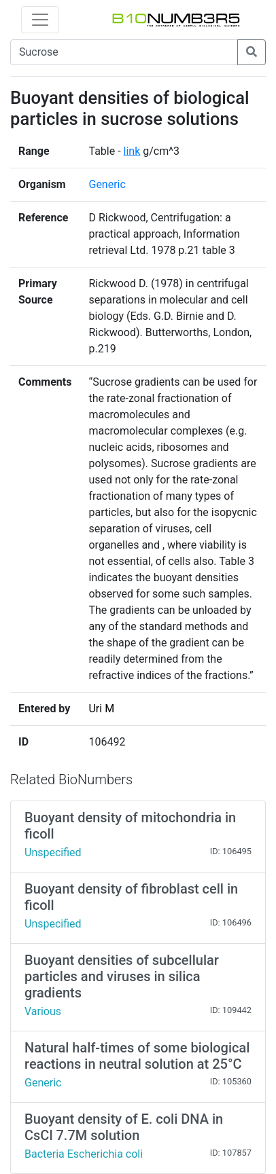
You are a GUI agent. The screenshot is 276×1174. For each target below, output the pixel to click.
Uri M (101, 708)
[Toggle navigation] (40, 19)
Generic (106, 184)
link (132, 151)
